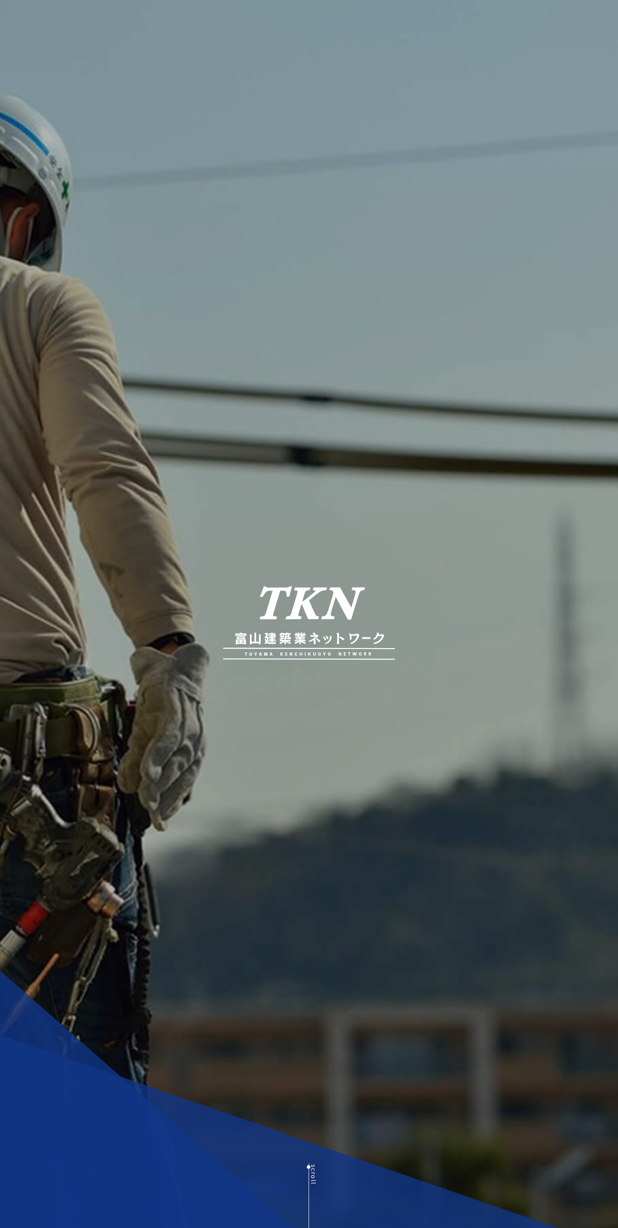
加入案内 (474, 21)
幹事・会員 (433, 21)
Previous (19, 1189)
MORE (158, 1159)
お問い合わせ (578, 21)
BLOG (507, 21)
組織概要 (392, 21)
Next (182, 1189)
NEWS (537, 21)
